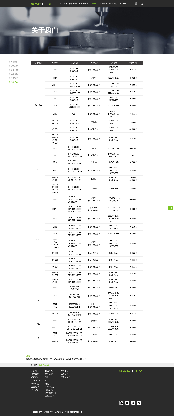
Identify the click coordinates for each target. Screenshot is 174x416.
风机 (47, 377)
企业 (40, 365)
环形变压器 (50, 387)
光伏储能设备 (51, 393)
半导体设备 (50, 396)
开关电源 (49, 374)
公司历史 (14, 66)
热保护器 (73, 3)
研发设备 (14, 74)
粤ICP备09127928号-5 (73, 412)
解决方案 (63, 3)
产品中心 (64, 371)
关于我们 (14, 62)
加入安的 (123, 3)
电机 (47, 384)
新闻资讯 (103, 3)
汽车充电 (49, 390)
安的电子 (35, 371)
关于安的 (94, 3)
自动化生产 (15, 70)
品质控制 (14, 78)
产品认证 (14, 82)
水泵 (47, 380)
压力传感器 (83, 3)
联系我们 (113, 3)
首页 (35, 365)
